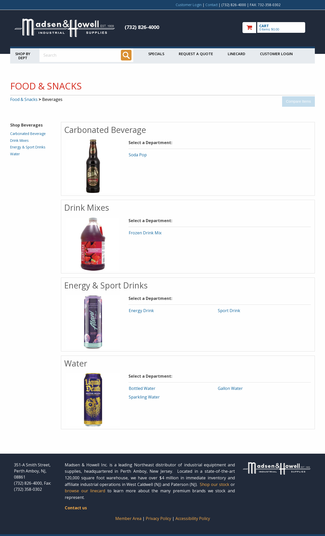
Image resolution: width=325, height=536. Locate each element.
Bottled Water (142, 388)
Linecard (236, 53)
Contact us (76, 508)
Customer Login (189, 4)
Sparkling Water (144, 397)
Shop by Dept (22, 55)
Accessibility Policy (192, 518)
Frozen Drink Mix (145, 233)
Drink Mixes (19, 140)
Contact (211, 4)
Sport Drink (229, 310)
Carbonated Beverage (28, 133)
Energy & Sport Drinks (27, 147)
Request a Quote (196, 53)
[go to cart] (276, 27)
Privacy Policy (159, 518)
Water (15, 153)
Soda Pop (138, 155)
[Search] (126, 55)
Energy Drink (141, 310)
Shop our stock (214, 484)
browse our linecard (85, 491)
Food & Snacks (24, 99)
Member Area (128, 518)
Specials (156, 53)
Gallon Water (230, 388)
